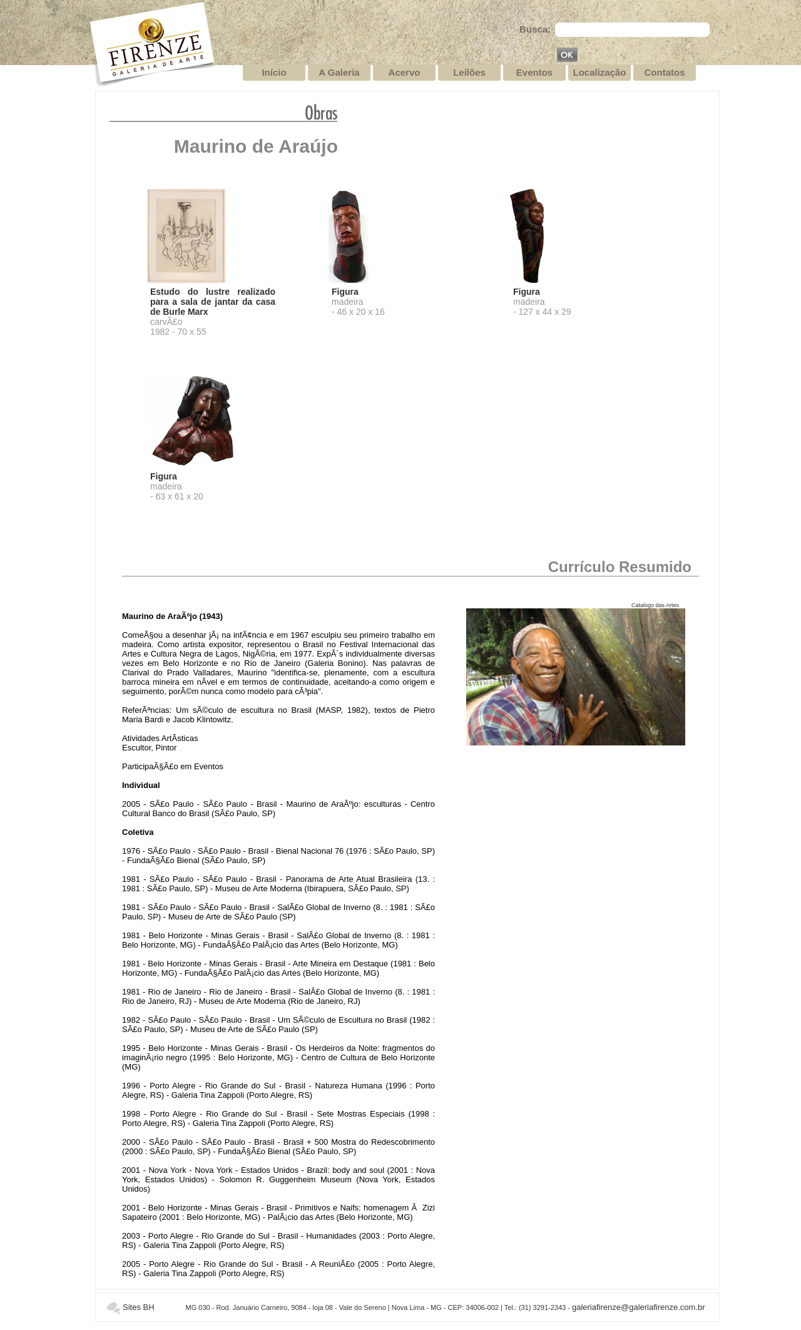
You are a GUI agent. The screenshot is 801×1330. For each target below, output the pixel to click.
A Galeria (339, 72)
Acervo (405, 72)
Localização (599, 72)
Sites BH (139, 1307)
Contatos (665, 72)
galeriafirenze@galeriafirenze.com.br (638, 1307)
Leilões (469, 72)
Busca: (535, 29)
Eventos (534, 72)
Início (274, 72)
